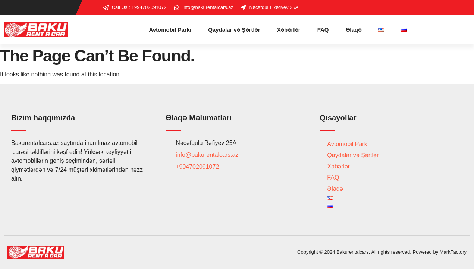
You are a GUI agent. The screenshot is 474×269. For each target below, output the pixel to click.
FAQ (323, 29)
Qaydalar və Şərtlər (234, 29)
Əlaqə (354, 29)
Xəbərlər (289, 29)
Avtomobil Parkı (170, 29)
